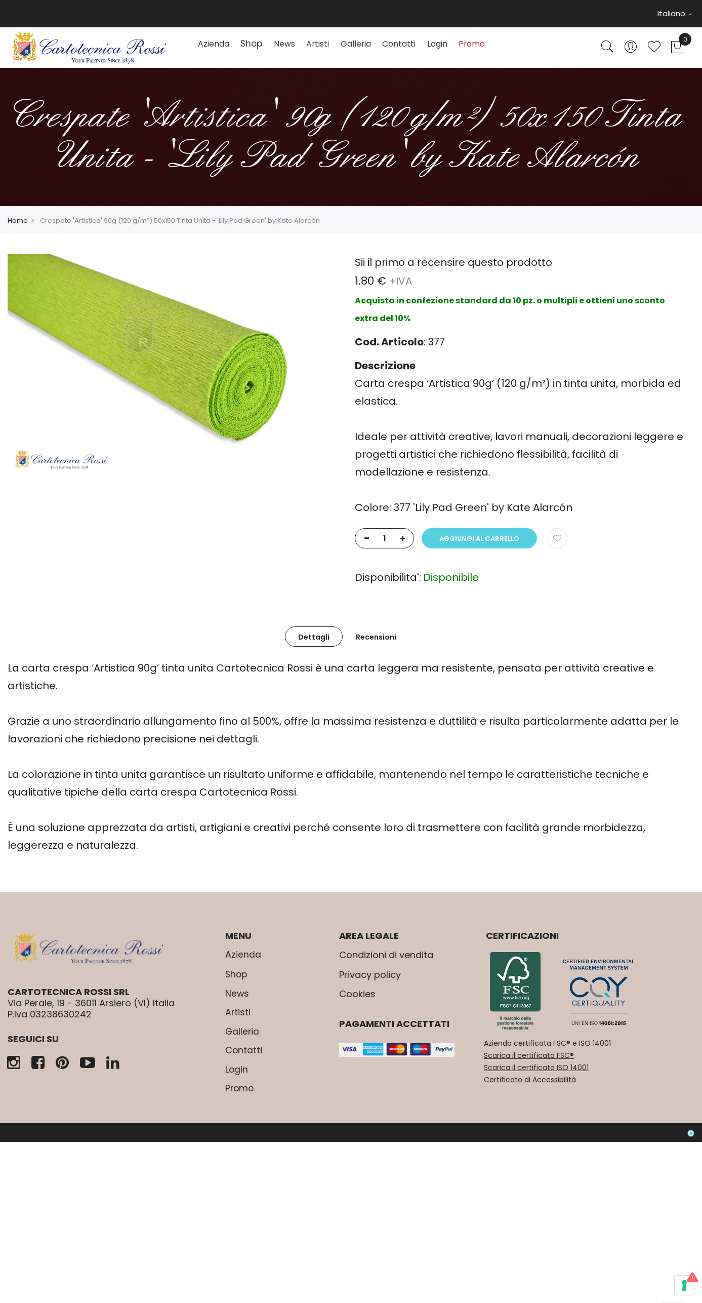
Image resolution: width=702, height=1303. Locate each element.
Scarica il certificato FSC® (529, 1062)
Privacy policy (370, 981)
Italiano (674, 13)
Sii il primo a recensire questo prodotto (453, 269)
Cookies (357, 1001)
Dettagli (313, 644)
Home (18, 227)
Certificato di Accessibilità (530, 1087)
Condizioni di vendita (386, 962)
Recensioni (376, 644)
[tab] (314, 643)
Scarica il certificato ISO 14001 (536, 1075)
